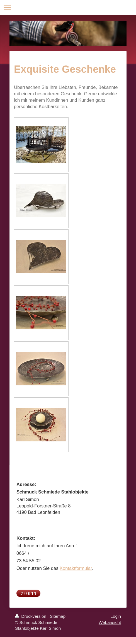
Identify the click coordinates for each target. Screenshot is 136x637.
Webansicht (110, 622)
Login (115, 616)
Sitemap (57, 616)
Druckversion (31, 616)
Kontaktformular (76, 568)
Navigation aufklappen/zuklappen (68, 7)
